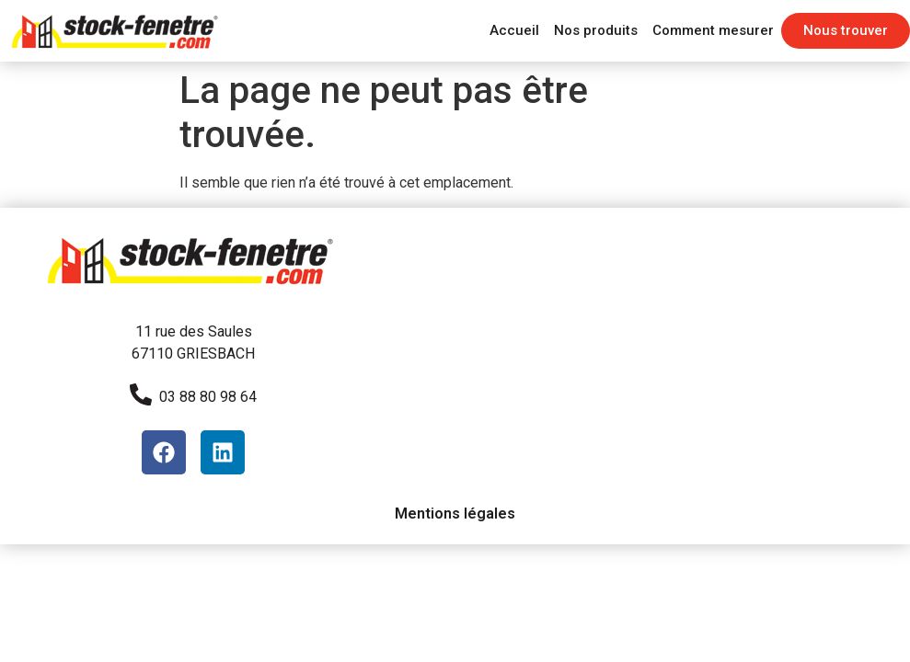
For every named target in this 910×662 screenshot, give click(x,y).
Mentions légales (455, 513)
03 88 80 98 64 (208, 396)
